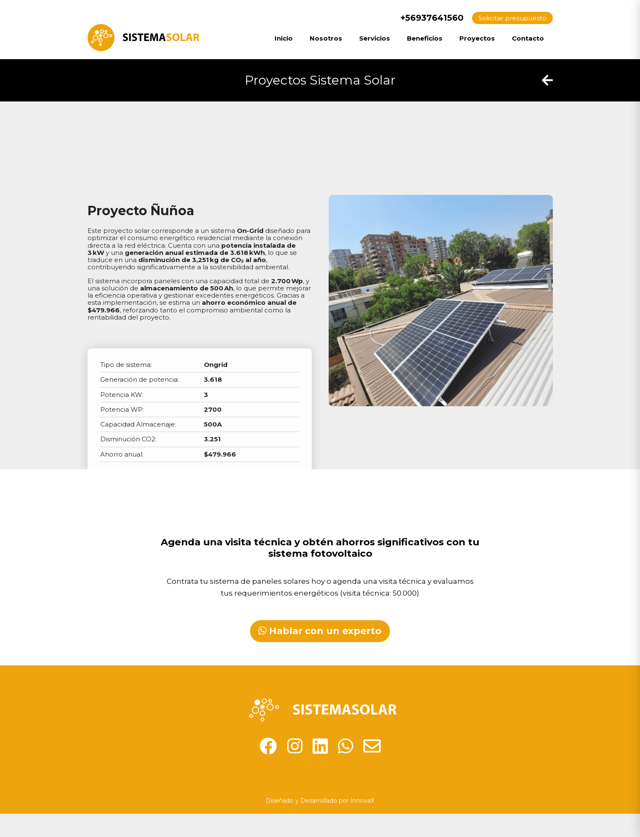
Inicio (284, 38)
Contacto (528, 38)
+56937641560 (426, 18)
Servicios (374, 38)
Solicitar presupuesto (512, 18)
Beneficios (424, 38)
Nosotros (326, 38)
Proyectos (477, 38)
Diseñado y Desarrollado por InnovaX (320, 800)
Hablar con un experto (320, 631)
